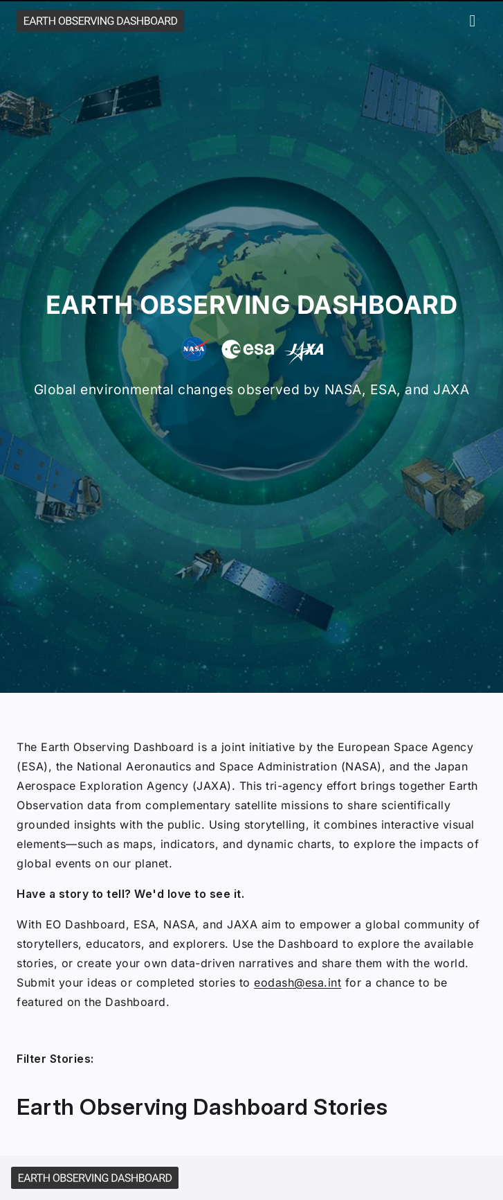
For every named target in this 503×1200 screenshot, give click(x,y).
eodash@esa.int (297, 982)
